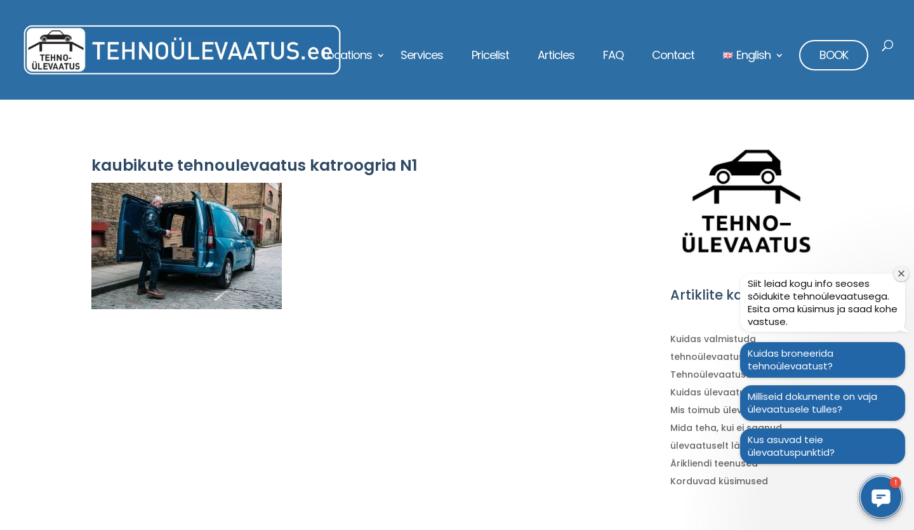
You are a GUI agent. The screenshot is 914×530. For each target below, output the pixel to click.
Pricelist (490, 57)
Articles (556, 57)
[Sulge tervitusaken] (901, 273)
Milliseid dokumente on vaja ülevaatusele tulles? (812, 403)
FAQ (613, 57)
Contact (673, 57)
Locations (347, 57)
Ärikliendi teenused (714, 463)
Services (422, 57)
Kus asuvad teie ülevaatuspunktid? (791, 446)
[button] (881, 497)
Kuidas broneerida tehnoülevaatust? (790, 360)
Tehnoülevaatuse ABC (721, 374)
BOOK (833, 55)
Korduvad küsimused (719, 481)
